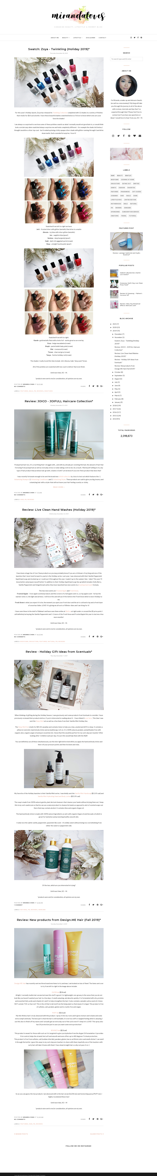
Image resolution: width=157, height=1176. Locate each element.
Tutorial (132, 216)
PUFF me (55, 1011)
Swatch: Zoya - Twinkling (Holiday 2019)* (59, 48)
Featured (24, 390)
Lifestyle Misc (116, 199)
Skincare (42, 908)
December (118, 334)
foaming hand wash (86, 584)
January (117, 402)
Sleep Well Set (23, 725)
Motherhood (116, 203)
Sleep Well (40, 719)
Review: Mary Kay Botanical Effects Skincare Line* (130, 304)
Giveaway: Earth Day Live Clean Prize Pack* (131, 284)
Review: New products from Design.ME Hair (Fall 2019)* (58, 917)
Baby (113, 175)
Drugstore (33, 640)
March (117, 395)
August (117, 379)
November (118, 337)
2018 (115, 405)
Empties (136, 183)
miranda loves (24, 1173)
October (118, 372)
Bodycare (24, 640)
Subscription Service (130, 212)
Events (113, 187)
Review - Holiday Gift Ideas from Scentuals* (59, 650)
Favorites (131, 187)
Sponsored (115, 212)
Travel (123, 216)
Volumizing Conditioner (39, 479)
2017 (115, 409)
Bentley (128, 175)
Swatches (48, 390)
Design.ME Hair (20, 981)
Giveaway (114, 195)
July (116, 382)
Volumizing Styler (59, 479)
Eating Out (126, 183)
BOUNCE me (55, 1028)
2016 (115, 412)
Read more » (59, 486)
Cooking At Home (127, 179)
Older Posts (96, 1132)
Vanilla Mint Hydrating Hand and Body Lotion (54, 795)
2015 (115, 416)
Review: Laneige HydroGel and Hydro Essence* (126, 254)
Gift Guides (136, 191)
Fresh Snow (74, 589)
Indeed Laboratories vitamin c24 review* (130, 273)
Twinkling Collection (60, 112)
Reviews (40, 390)
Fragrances (125, 191)
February (118, 399)
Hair (22, 498)
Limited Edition (130, 199)
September (118, 375)
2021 (115, 324)
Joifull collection (65, 476)
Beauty (120, 175)
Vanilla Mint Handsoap (83, 792)
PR (35, 390)
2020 (115, 327)
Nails (31, 390)
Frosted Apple (61, 589)
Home (135, 195)
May (116, 389)
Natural (51, 640)
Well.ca (68, 610)
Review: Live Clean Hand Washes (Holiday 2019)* (59, 508)
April (116, 392)
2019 (115, 331)
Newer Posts (22, 1132)
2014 (115, 419)
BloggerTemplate (40, 1173)
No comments (19, 386)
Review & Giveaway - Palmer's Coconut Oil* (131, 294)
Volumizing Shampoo (21, 479)
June (116, 385)
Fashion (122, 187)
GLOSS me (55, 990)
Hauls (128, 195)
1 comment (18, 903)
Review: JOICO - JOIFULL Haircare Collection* (59, 400)
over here (88, 716)
